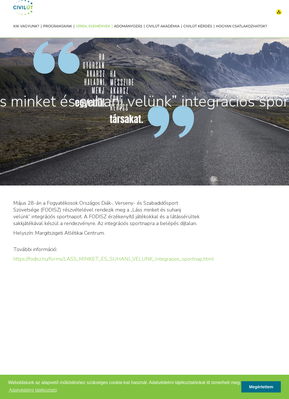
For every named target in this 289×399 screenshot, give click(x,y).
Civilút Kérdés (197, 26)
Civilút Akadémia (163, 26)
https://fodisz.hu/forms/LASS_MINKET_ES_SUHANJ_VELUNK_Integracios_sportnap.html (113, 259)
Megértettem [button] (261, 387)
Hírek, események (93, 26)
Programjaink (57, 26)
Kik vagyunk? (26, 26)
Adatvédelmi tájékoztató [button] (33, 390)
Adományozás (128, 26)
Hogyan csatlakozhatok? (241, 26)
